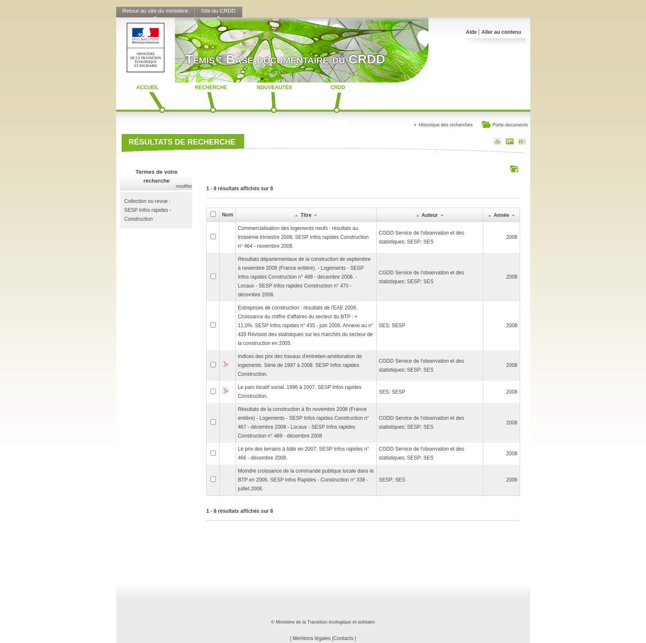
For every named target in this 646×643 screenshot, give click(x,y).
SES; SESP (392, 325)
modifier (184, 186)
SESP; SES (392, 480)
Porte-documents (504, 125)
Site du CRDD (218, 11)
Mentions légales (312, 638)
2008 (512, 237)
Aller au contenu (501, 32)
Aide (471, 32)
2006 (512, 480)
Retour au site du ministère (155, 11)
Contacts (343, 638)
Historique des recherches (446, 124)
